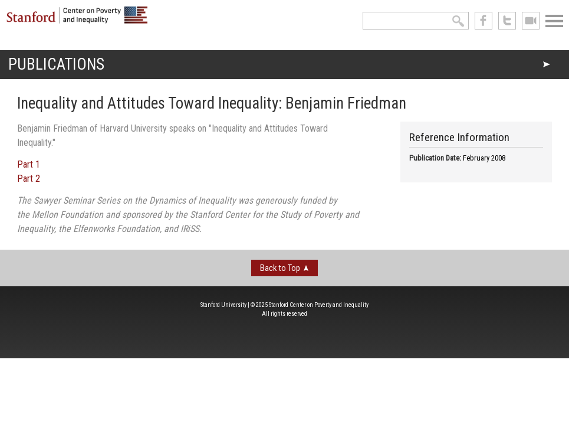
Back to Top (280, 268)
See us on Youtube (531, 21)
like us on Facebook (483, 21)
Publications (56, 64)
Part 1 (28, 164)
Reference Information (459, 137)
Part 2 (28, 178)
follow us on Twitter (507, 21)
